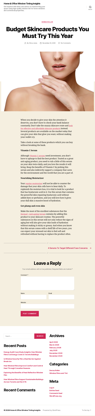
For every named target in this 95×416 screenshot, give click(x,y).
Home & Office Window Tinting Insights (23, 4)
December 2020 (56, 354)
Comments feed (55, 394)
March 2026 (54, 345)
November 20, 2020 (49, 43)
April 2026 (53, 343)
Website (23, 303)
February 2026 (55, 348)
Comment (24, 276)
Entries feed (54, 391)
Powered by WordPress (52, 411)
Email (50, 294)
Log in (51, 388)
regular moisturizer (34, 184)
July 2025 (53, 351)
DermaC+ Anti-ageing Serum (34, 214)
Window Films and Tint (58, 374)
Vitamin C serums (38, 156)
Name (23, 294)
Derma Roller (47, 22)
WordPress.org (55, 397)
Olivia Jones (32, 43)
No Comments (66, 43)
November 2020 (56, 356)
